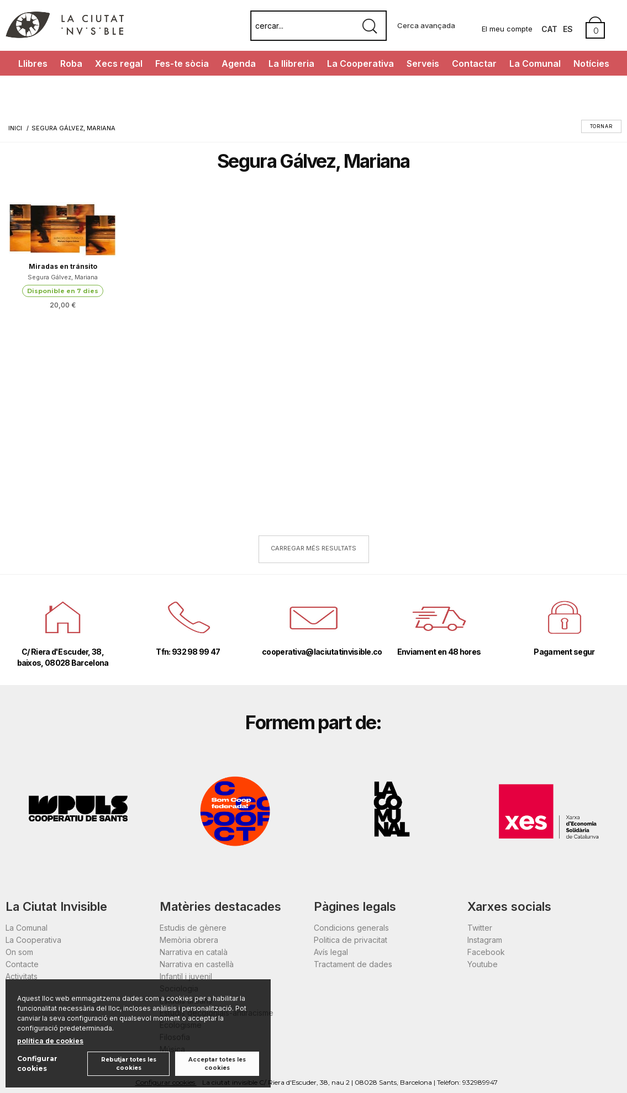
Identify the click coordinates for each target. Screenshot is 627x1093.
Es (568, 29)
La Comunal (535, 63)
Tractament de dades (353, 964)
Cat (549, 29)
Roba (71, 63)
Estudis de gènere (193, 927)
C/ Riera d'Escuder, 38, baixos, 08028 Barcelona (63, 657)
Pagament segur (564, 651)
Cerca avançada (426, 25)
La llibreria (291, 63)
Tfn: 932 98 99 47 (188, 651)
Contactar (474, 63)
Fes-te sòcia (182, 63)
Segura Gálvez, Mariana (63, 277)
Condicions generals (351, 927)
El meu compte (507, 28)
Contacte (22, 964)
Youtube (482, 964)
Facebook (486, 952)
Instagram (484, 940)
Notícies (591, 63)
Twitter (479, 927)
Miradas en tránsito (63, 266)
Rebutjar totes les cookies (128, 1063)
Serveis (423, 63)
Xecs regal (119, 63)
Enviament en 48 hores (439, 651)
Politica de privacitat (350, 940)
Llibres (33, 63)
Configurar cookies (37, 1063)
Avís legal (331, 952)
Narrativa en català (194, 952)
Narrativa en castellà (197, 964)
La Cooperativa (360, 63)
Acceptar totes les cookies (217, 1063)
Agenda (239, 63)
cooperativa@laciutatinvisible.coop (313, 651)
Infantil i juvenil (186, 976)
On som (19, 952)
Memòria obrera (189, 940)
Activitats (22, 976)
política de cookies (50, 1041)
